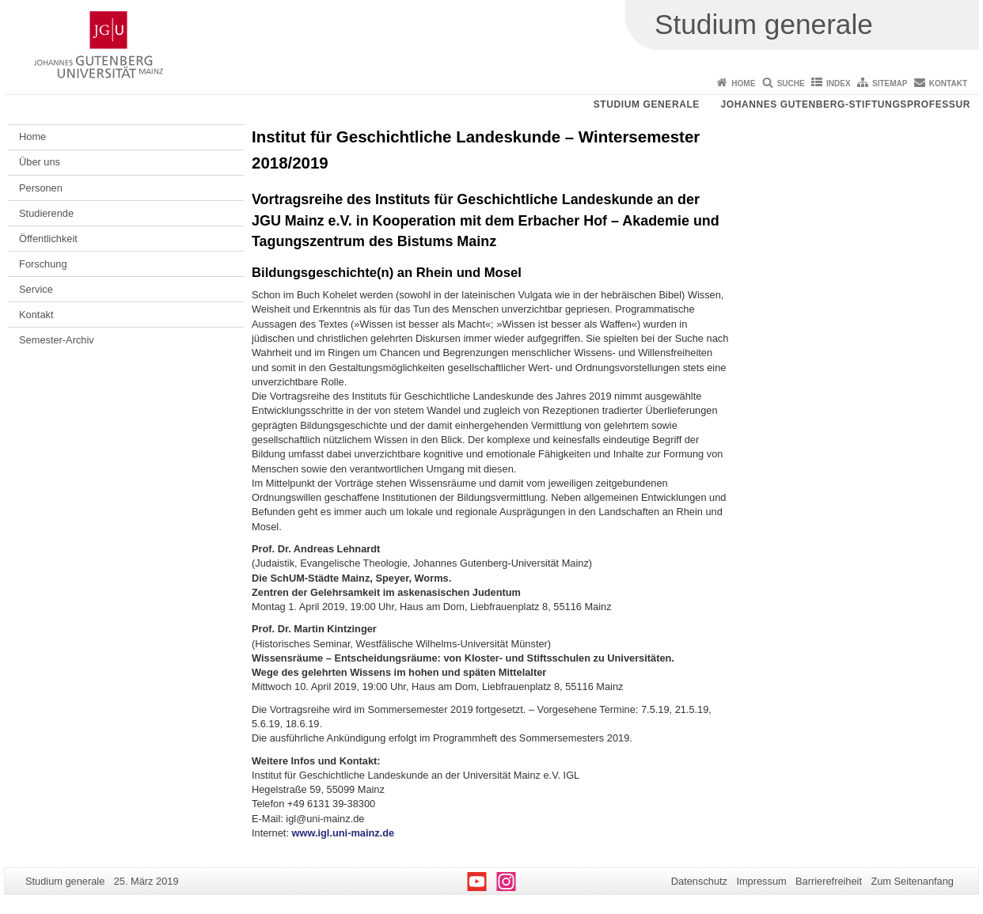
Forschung (42, 264)
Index (838, 83)
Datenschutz (699, 881)
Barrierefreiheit (828, 881)
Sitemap (889, 83)
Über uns (39, 162)
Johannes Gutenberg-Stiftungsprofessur (845, 104)
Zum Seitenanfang (912, 881)
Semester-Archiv (56, 340)
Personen (41, 188)
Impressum (761, 881)
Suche (791, 83)
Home (743, 83)
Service (36, 289)
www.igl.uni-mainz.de (343, 833)
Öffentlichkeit (48, 239)
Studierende (46, 213)
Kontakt (948, 83)
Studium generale (647, 104)
